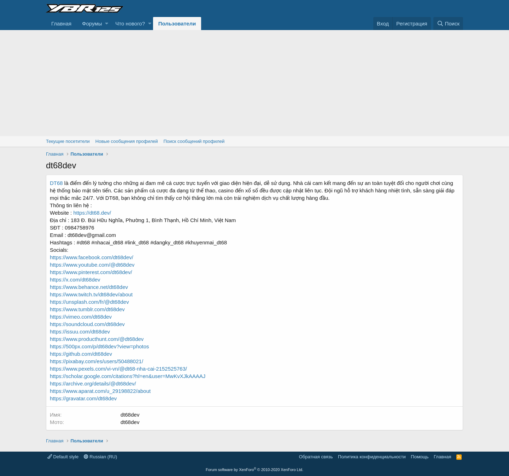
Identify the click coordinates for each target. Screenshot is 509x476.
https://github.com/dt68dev (81, 354)
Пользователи (177, 24)
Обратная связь (316, 456)
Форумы (92, 24)
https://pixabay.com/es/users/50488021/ (96, 361)
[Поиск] (448, 23)
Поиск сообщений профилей (193, 141)
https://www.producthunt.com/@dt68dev (97, 339)
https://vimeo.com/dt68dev (81, 317)
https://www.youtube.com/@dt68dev (92, 265)
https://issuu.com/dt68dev (80, 332)
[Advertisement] (254, 83)
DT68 (56, 183)
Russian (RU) (100, 456)
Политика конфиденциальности (372, 456)
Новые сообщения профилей (126, 141)
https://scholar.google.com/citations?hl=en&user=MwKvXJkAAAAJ (127, 376)
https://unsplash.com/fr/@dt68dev (89, 302)
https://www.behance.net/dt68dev (89, 287)
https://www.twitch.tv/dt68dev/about (91, 294)
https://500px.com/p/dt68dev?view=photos (99, 346)
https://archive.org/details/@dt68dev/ (93, 384)
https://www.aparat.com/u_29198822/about (100, 391)
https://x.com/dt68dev (75, 280)
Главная (61, 24)
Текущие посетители (68, 141)
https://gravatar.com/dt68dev (83, 398)
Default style (62, 456)
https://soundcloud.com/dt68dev (87, 324)
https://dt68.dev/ (91, 213)
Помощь (419, 456)
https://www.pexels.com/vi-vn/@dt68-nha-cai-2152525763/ (118, 369)
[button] (106, 23)
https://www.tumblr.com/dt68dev (87, 309)
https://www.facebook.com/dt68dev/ (91, 257)
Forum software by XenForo (254, 470)
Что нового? (130, 24)
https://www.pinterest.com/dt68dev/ (91, 272)
